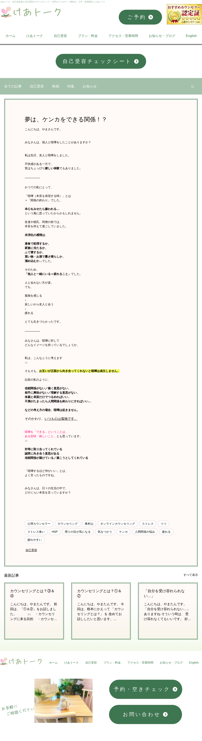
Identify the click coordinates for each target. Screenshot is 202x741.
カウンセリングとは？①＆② (99, 593)
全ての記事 (13, 86)
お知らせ (90, 86)
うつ (163, 523)
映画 (55, 86)
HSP (55, 531)
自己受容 (37, 86)
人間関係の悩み (145, 531)
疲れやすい (34, 539)
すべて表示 (190, 574)
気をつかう (105, 531)
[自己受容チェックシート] (101, 61)
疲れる (166, 531)
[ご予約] (140, 17)
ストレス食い (36, 531)
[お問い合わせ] (145, 714)
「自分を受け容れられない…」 (164, 593)
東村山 (89, 523)
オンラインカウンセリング (117, 523)
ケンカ (123, 531)
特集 (70, 86)
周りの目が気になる (78, 531)
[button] (193, 86)
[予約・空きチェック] (145, 689)
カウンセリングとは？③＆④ (32, 593)
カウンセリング (68, 523)
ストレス (148, 523)
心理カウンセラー (38, 523)
